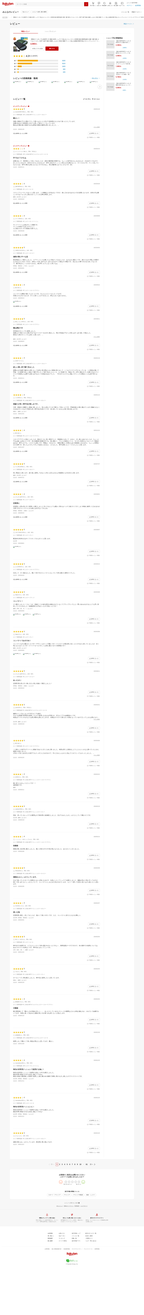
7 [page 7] (72, 1213)
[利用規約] (76, 1255)
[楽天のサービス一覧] (90, 1282)
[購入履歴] (116, 4)
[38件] (64, 69)
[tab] (25, 31)
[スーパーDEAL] (63, 1290)
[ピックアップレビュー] (21, 106)
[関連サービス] (137, 12)
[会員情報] (50, 1282)
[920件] (63, 60)
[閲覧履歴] (104, 4)
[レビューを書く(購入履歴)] (39, 12)
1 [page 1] (56, 1213)
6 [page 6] (69, 1213)
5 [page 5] (67, 1213)
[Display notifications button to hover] (93, 4)
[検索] (86, 4)
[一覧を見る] (95, 78)
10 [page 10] (80, 1213)
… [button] (10, 17)
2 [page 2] (59, 1213)
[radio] (66, 1231)
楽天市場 (4, 17)
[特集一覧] (74, 1287)
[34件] (64, 72)
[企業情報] (47, 1298)
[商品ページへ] (129, 24)
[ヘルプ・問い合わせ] (90, 1290)
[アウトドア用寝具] (78, 1244)
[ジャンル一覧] (125, 12)
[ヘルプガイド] (84, 1255)
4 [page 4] (64, 1213)
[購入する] (52, 49)
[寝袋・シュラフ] (90, 1244)
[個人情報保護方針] (56, 1298)
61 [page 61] (87, 1213)
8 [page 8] (74, 1213)
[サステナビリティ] (77, 1298)
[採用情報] (97, 1298)
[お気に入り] (110, 4)
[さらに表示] (97, 127)
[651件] (63, 63)
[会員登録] (138, 5)
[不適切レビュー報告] (93, 137)
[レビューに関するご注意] (72, 1252)
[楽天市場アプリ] (76, 1290)
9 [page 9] (77, 1213)
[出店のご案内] (89, 1285)
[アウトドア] (67, 1244)
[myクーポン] (122, 4)
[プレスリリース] (88, 1298)
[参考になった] (94, 133)
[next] (92, 1213)
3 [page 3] (62, 1213)
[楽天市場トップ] (76, 1282)
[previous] (52, 1213)
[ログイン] (129, 5)
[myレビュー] (25, 12)
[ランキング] (62, 1287)
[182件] (63, 66)
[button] (99, 4)
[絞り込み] (96, 99)
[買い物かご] (51, 1285)
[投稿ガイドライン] (69, 1255)
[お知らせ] (99, 4)
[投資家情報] (67, 1298)
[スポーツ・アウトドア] (54, 1244)
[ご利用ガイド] (89, 1287)
